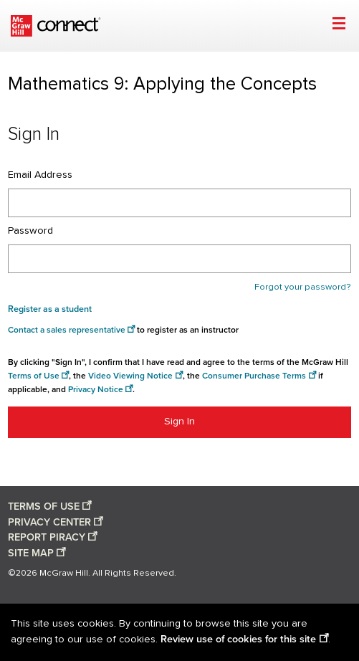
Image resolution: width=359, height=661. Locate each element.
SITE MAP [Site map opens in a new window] (31, 553)
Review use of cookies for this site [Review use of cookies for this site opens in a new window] (238, 639)
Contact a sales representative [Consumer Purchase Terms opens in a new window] (66, 330)
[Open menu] (338, 25)
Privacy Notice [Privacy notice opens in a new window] (95, 389)
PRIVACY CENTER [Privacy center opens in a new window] (49, 522)
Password (30, 231)
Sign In (179, 422)
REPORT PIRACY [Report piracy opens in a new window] (46, 537)
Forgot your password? (302, 287)
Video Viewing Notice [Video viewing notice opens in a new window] (130, 376)
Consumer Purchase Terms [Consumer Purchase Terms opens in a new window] (254, 376)
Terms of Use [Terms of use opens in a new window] (33, 376)
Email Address (40, 175)
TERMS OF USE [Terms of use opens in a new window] (44, 506)
